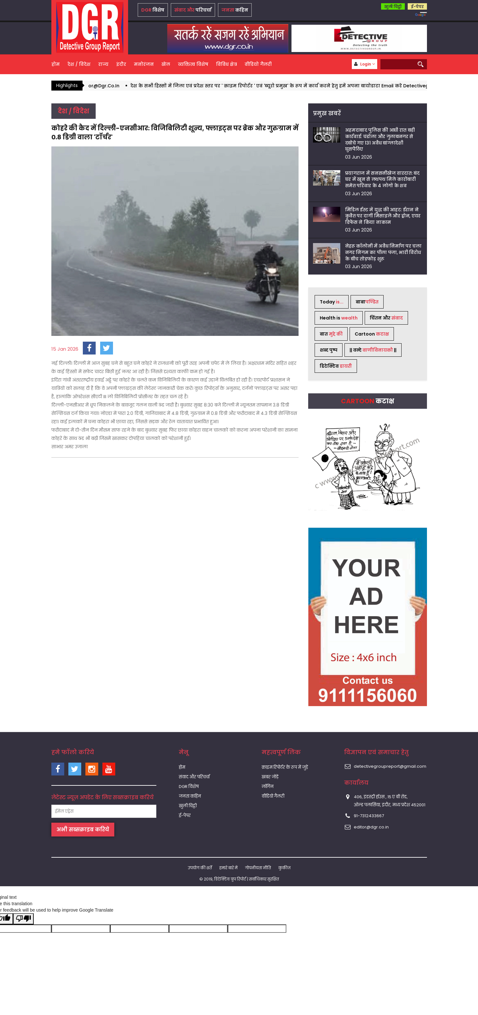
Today (331, 302)
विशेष (152, 10)
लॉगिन (268, 786)
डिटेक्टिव (336, 366)
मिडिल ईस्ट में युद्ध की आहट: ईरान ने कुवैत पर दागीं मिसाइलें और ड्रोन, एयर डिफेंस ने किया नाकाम (383, 215)
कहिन (235, 10)
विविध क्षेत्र (226, 64)
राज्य (103, 64)
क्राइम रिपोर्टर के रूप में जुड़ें (285, 767)
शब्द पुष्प (328, 350)
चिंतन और (386, 318)
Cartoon (372, 334)
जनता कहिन (190, 796)
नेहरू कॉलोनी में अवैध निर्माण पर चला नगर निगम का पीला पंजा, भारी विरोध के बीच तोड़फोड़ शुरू (383, 252)
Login (364, 64)
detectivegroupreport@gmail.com (390, 766)
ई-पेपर (417, 6)
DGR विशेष (189, 786)
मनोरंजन (144, 64)
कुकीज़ (284, 868)
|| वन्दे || (373, 350)
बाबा (367, 302)
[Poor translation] (23, 918)
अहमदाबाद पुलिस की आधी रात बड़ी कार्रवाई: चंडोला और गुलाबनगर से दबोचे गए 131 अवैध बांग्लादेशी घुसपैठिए (380, 139)
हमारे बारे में (228, 868)
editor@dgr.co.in (371, 827)
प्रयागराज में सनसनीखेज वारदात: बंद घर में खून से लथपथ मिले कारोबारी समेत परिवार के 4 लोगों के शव (382, 179)
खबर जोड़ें (270, 777)
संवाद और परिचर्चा (194, 777)
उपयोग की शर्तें (200, 868)
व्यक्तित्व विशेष (193, 64)
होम (55, 64)
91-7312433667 (369, 816)
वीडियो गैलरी (258, 64)
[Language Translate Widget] (423, 12)
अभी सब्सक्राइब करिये (82, 829)
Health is (339, 318)
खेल (165, 64)
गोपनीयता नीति (258, 868)
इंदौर (121, 64)
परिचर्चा (193, 10)
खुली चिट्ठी (393, 6)
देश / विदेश (79, 64)
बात (331, 334)
